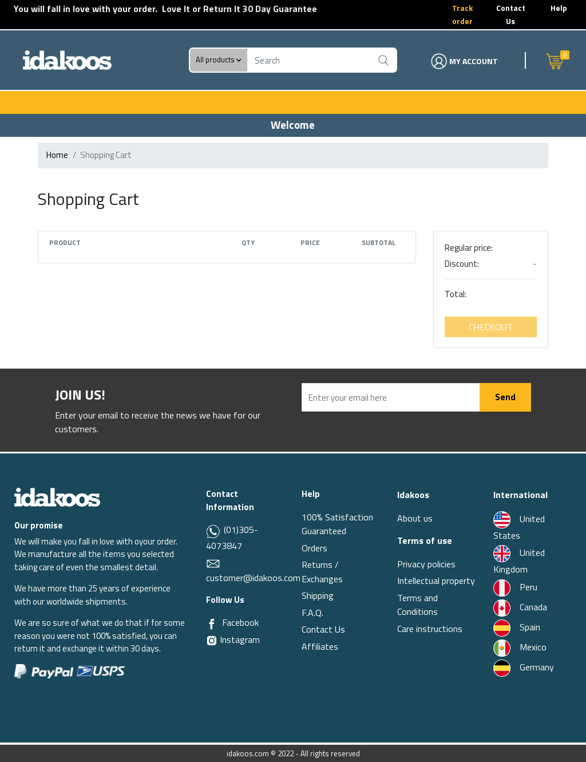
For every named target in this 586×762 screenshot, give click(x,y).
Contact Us (510, 14)
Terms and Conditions (417, 605)
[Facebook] (211, 623)
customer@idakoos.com (253, 578)
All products (218, 59)
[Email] (213, 563)
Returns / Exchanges (322, 572)
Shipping (318, 595)
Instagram (233, 639)
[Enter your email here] (391, 397)
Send (505, 397)
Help (559, 8)
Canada (520, 607)
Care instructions (429, 628)
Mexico (520, 647)
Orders (314, 548)
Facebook (240, 622)
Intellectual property (436, 580)
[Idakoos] (57, 496)
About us (415, 518)
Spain (516, 627)
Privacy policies (426, 564)
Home (57, 154)
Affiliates (320, 646)
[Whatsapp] (213, 530)
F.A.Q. (312, 612)
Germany (523, 667)
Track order (462, 14)
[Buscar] (383, 60)
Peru (515, 587)
